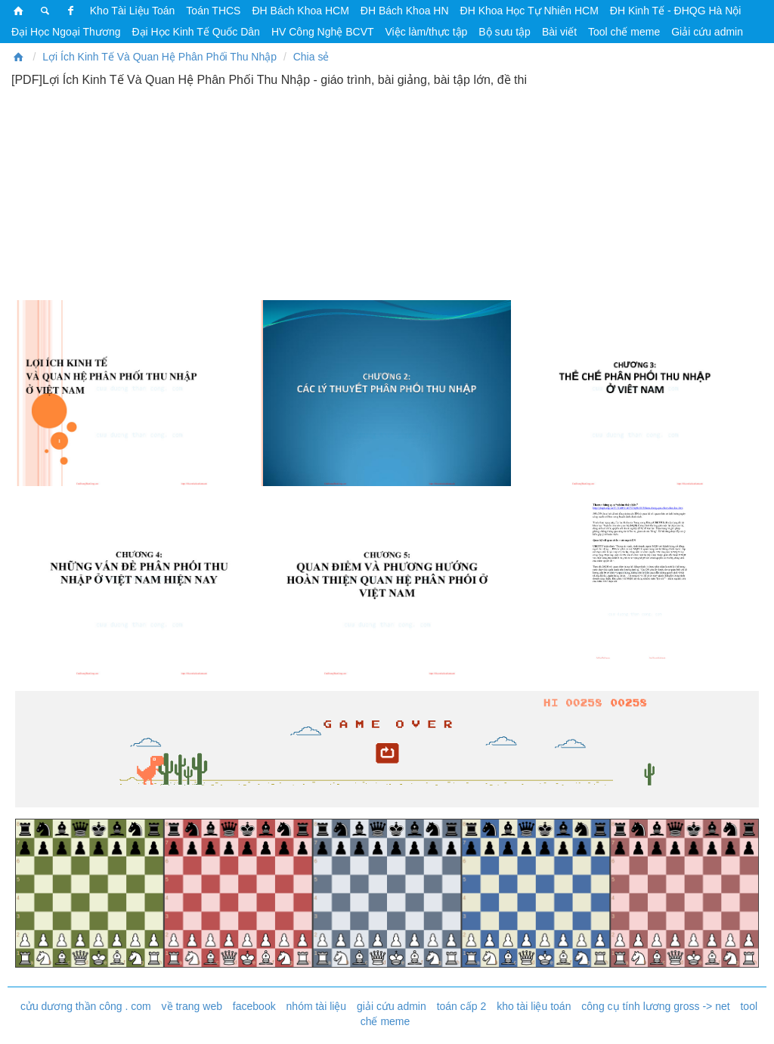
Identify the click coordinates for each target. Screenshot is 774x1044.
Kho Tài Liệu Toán (132, 11)
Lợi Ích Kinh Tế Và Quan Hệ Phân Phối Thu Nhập (159, 57)
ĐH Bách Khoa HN (405, 11)
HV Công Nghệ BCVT (322, 32)
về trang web (192, 1006)
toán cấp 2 (462, 1006)
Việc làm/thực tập (426, 32)
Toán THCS (213, 11)
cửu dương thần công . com (85, 1006)
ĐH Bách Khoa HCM (300, 11)
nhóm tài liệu (316, 1006)
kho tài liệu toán (534, 1006)
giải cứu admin (391, 1006)
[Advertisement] (387, 193)
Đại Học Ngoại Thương (65, 32)
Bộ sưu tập (504, 32)
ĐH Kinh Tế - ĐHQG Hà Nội (675, 11)
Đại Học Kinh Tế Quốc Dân (195, 32)
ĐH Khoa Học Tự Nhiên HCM (529, 11)
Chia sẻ (311, 57)
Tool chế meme (624, 32)
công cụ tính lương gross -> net (655, 1006)
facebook (254, 1006)
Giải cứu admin (707, 32)
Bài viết (559, 32)
